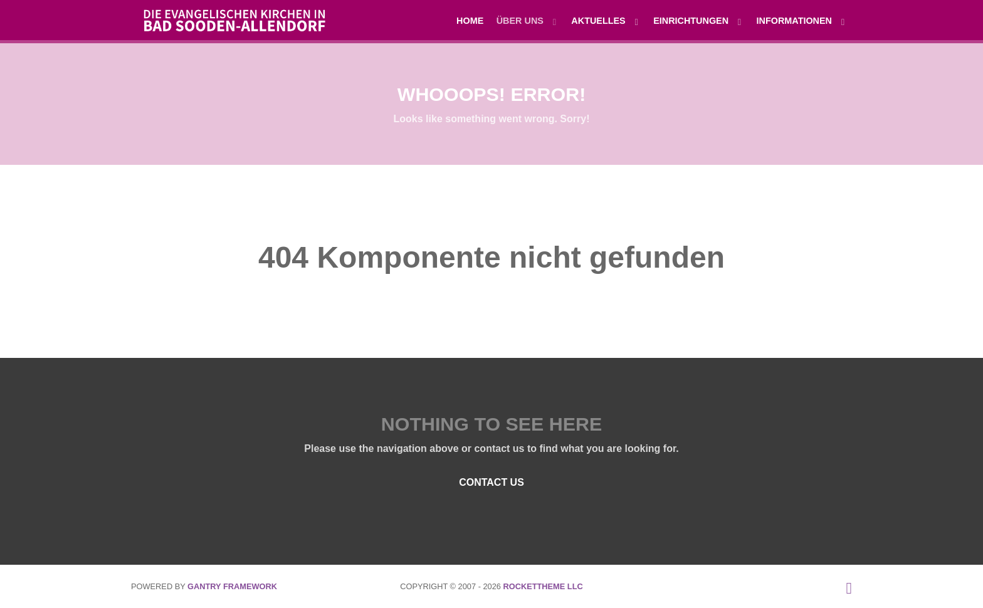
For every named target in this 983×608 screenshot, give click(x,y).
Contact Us (491, 482)
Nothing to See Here (491, 423)
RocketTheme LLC (542, 586)
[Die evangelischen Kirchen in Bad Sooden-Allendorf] (228, 19)
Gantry (232, 586)
